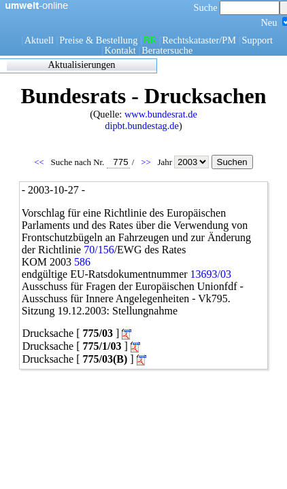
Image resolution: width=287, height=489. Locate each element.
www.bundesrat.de (160, 114)
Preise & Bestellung (98, 40)
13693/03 (210, 274)
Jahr (184, 162)
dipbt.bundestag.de (142, 125)
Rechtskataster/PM (199, 40)
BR (150, 40)
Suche (237, 7)
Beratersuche (166, 50)
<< (40, 162)
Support (257, 40)
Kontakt (119, 50)
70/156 (99, 249)
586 (82, 262)
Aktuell (39, 40)
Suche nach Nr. (90, 162)
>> (147, 162)
